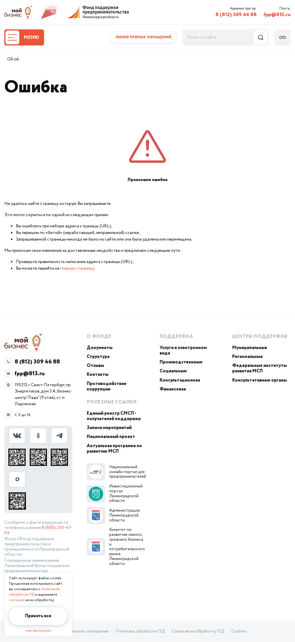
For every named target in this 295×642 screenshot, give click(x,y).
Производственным (181, 362)
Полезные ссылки (112, 402)
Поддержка (176, 336)
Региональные (247, 356)
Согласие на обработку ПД (198, 631)
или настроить (38, 630)
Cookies (239, 631)
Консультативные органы (259, 380)
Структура (98, 356)
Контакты (97, 374)
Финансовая (173, 389)
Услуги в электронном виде (183, 350)
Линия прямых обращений (143, 37)
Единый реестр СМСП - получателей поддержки (114, 416)
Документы (99, 347)
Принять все (38, 616)
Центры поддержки (260, 336)
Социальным (173, 371)
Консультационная (180, 380)
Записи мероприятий (109, 427)
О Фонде (99, 336)
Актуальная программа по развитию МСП (114, 448)
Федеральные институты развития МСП (259, 368)
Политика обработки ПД (140, 631)
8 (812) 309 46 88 (236, 14)
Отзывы (95, 365)
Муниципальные (249, 347)
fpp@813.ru (277, 14)
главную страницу (77, 268)
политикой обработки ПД (34, 591)
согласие (16, 600)
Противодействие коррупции (106, 386)
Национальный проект (111, 436)
